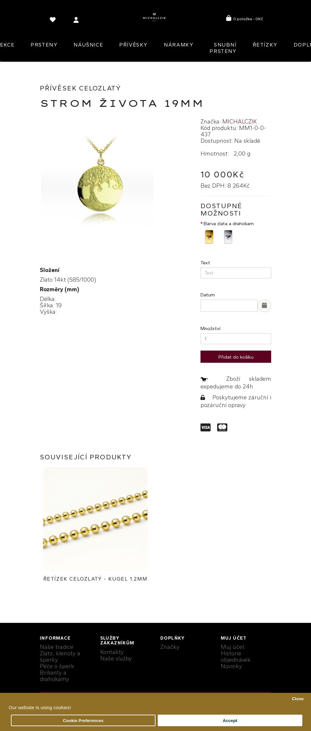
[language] (53, 21)
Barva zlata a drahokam (229, 223)
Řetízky (265, 45)
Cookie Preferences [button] (83, 720)
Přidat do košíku (235, 357)
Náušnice (88, 45)
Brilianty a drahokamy (54, 676)
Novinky (231, 666)
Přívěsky (133, 45)
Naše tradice (56, 646)
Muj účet (232, 646)
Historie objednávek (236, 656)
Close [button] (298, 698)
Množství (210, 328)
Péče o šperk (57, 666)
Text (205, 263)
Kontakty (112, 652)
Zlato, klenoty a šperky (60, 656)
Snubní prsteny (222, 48)
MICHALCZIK (239, 121)
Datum (207, 295)
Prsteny (44, 45)
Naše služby (116, 658)
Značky (169, 646)
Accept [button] (230, 720)
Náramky (178, 45)
